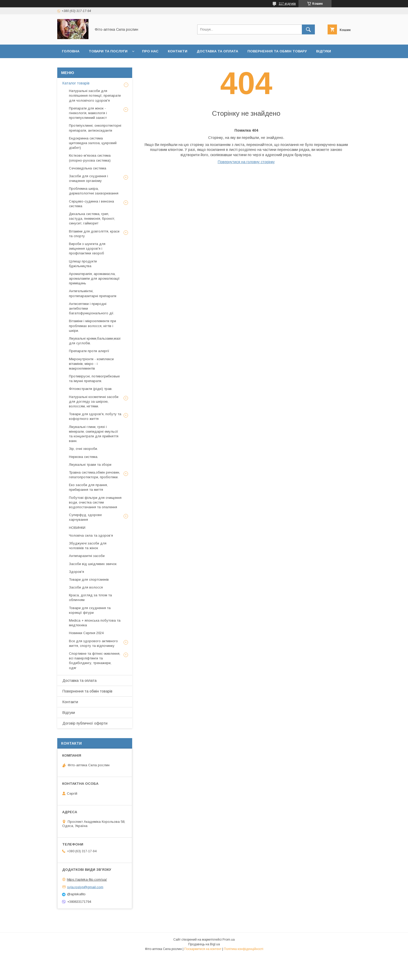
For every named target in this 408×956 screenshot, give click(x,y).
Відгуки (323, 51)
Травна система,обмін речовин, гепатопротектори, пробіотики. (94, 474)
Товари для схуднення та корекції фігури (90, 610)
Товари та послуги (108, 51)
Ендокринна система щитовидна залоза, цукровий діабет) (93, 143)
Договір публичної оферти (90, 65)
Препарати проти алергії (89, 351)
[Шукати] (308, 29)
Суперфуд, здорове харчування (85, 517)
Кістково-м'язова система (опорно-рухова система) (90, 158)
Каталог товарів (76, 83)
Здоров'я (76, 572)
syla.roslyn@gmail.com (85, 887)
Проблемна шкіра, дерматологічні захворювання (93, 191)
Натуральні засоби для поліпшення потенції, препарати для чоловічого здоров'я (95, 95)
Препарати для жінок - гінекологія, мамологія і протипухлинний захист (88, 113)
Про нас (150, 51)
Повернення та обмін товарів (87, 691)
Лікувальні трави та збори (90, 465)
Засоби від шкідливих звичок (93, 564)
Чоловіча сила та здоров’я (91, 535)
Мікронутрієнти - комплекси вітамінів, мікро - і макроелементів (91, 363)
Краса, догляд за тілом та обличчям (90, 597)
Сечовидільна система (87, 168)
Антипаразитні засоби (87, 556)
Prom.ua (228, 939)
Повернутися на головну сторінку (246, 162)
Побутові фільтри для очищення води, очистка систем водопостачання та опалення (95, 502)
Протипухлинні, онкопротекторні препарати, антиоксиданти (95, 128)
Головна (70, 51)
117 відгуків (287, 3)
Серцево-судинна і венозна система (91, 203)
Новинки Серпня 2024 (86, 633)
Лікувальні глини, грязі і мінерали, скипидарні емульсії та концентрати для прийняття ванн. (93, 434)
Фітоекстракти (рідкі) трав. (90, 389)
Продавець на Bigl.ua (204, 944)
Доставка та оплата (217, 51)
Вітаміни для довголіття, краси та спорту (94, 233)
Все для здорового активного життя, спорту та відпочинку (93, 643)
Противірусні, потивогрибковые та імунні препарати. (94, 378)
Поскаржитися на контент (202, 949)
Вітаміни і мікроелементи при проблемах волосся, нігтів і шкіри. (92, 325)
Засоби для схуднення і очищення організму (88, 178)
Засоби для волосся (86, 587)
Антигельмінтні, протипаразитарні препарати (92, 293)
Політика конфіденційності (243, 949)
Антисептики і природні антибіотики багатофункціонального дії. (91, 308)
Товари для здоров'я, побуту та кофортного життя (95, 416)
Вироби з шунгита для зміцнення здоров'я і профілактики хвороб (87, 248)
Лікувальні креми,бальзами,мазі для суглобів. (94, 340)
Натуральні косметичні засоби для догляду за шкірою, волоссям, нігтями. (93, 401)
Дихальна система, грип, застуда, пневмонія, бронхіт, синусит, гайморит (92, 218)
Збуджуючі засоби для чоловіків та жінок (87, 545)
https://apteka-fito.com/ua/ (87, 879)
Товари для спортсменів (89, 579)
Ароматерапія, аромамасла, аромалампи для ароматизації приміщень (94, 278)
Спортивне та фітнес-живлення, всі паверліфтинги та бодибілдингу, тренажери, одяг (94, 661)
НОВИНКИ (77, 528)
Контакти (177, 51)
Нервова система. (83, 457)
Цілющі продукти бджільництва (83, 263)
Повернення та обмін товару (277, 51)
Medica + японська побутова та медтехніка (94, 622)
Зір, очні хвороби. (83, 449)
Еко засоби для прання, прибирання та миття (88, 487)
